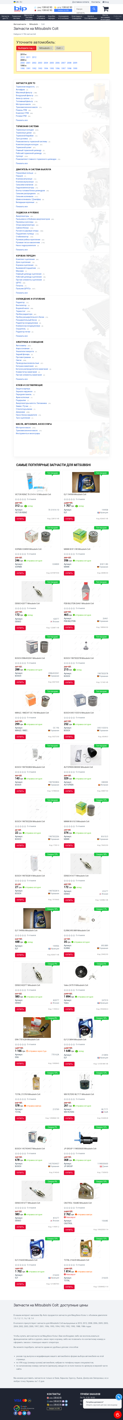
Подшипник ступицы (25, 234)
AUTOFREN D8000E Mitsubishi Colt (78, 767)
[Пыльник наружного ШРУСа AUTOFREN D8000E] (85, 755)
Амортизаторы (22, 216)
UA (16, 2)
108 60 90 (43, 7)
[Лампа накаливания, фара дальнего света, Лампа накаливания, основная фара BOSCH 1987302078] (85, 646)
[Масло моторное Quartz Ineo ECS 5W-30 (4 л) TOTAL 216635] (85, 1248)
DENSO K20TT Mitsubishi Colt (27, 603)
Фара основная (23, 348)
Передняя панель (24, 394)
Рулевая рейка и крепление (28, 239)
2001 (28, 63)
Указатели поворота (25, 351)
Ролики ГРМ (21, 116)
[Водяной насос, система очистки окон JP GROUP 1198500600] (86, 1136)
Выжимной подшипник (26, 268)
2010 (22, 57)
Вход (106, 2)
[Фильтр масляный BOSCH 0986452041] (37, 646)
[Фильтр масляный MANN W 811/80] (86, 537)
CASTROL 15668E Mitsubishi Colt (78, 1203)
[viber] (29, 1413)
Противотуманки (23, 357)
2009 (75, 63)
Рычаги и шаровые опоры (27, 231)
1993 (40, 68)
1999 (75, 68)
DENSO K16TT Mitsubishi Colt (76, 876)
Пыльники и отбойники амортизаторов (33, 219)
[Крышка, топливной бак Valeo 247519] (86, 973)
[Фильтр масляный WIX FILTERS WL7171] (86, 1082)
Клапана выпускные (25, 182)
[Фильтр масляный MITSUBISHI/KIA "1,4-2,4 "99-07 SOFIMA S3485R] (37, 537)
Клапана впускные (24, 179)
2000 (22, 63)
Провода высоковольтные (28, 363)
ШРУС (19, 283)
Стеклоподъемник (24, 409)
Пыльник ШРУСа (23, 288)
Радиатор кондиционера (27, 323)
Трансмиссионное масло (27, 107)
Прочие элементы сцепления (29, 280)
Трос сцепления (23, 418)
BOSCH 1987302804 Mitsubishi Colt (30, 767)
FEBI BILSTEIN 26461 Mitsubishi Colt (79, 603)
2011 (28, 57)
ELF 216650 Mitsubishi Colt (26, 1260)
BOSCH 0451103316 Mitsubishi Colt (79, 713)
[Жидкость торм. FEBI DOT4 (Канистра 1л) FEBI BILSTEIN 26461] (86, 591)
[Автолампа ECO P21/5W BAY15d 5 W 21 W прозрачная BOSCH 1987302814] (37, 864)
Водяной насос (23, 308)
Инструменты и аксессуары (28, 433)
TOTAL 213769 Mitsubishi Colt (27, 1094)
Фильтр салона (23, 98)
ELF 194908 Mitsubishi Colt (75, 494)
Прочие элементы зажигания (29, 375)
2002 (34, 63)
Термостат (21, 311)
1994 (46, 68)
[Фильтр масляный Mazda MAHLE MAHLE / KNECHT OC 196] (37, 701)
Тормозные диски (24, 133)
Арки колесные (23, 397)
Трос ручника (22, 139)
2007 (63, 63)
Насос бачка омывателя (26, 415)
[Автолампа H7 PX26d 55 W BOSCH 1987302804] (37, 755)
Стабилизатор (22, 237)
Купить (20, 519)
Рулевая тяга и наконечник (28, 242)
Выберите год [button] (26, 48)
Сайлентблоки (22, 228)
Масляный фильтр (24, 92)
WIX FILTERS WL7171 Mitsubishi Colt (79, 1094)
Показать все (22, 120)
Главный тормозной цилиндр (29, 150)
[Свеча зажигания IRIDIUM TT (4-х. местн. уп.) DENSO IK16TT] (37, 1191)
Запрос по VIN (63, 10)
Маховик (20, 271)
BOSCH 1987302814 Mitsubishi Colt (30, 876)
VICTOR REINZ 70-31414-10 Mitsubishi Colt (33, 494)
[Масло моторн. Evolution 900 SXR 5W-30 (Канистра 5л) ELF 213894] (86, 1027)
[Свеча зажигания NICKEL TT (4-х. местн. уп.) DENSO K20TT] (37, 591)
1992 (34, 68)
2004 (46, 63)
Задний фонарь (23, 354)
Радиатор (20, 302)
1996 (57, 68)
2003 (40, 63)
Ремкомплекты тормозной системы (32, 141)
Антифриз (20, 90)
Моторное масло (23, 104)
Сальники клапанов (25, 185)
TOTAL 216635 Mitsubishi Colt (76, 1260)
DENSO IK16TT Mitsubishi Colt (27, 1203)
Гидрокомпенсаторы (25, 188)
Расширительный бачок (26, 320)
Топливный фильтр (24, 101)
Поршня (19, 176)
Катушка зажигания (25, 366)
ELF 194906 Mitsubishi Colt (26, 930)
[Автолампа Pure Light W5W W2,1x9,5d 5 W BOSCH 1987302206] (37, 809)
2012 (34, 57)
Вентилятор (21, 305)
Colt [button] (60, 48)
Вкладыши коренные (25, 202)
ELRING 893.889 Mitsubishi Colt (77, 930)
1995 (52, 68)
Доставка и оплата (80, 2)
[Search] (93, 9)
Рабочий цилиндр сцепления (29, 277)
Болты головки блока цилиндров (30, 190)
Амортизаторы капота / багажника (31, 403)
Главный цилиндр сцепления (29, 274)
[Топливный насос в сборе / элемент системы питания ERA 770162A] (37, 1027)
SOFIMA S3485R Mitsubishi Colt (28, 549)
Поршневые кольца (25, 173)
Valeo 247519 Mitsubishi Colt (76, 985)
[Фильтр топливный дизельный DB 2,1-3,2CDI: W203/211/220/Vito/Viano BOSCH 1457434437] (37, 1136)
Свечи (19, 360)
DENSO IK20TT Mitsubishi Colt (27, 985)
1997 (63, 68)
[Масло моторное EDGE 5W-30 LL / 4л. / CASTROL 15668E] (86, 1191)
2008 (69, 63)
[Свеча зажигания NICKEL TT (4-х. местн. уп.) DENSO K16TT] (85, 864)
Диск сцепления (23, 262)
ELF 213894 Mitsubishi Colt (75, 1040)
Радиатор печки (23, 332)
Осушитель (21, 329)
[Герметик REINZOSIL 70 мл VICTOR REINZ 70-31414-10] (37, 482)
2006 (57, 63)
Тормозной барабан (25, 136)
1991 (28, 68)
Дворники (20, 412)
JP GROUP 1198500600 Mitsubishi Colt (80, 1149)
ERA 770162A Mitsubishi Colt (27, 1040)
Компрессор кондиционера (28, 326)
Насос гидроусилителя (26, 245)
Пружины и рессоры (25, 222)
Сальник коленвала (25, 196)
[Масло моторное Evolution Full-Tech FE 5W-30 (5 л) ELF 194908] (86, 482)
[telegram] (24, 1413)
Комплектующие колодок (27, 144)
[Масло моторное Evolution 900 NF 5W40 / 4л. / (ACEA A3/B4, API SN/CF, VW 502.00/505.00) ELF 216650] (37, 1248)
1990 (22, 68)
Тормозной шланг (24, 147)
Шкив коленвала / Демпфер (28, 199)
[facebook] (16, 1413)
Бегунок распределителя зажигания (32, 369)
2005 (52, 63)
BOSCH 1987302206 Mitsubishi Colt (30, 821)
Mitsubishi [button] (45, 48)
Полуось (20, 286)
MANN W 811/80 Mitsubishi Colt (77, 549)
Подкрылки (21, 400)
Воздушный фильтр (25, 95)
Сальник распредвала (26, 193)
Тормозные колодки (25, 130)
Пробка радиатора (24, 314)
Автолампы (21, 345)
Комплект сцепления (25, 259)
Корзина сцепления (25, 265)
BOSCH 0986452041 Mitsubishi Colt (30, 658)
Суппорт (20, 156)
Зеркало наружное (24, 391)
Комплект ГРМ (22, 113)
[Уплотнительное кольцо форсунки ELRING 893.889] (86, 918)
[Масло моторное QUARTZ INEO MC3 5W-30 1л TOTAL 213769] (37, 1082)
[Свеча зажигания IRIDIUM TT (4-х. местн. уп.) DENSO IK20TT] (37, 973)
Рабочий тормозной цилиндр (29, 153)
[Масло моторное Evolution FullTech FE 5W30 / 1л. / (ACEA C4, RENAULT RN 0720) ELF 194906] (37, 918)
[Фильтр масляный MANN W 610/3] (86, 809)
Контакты (96, 2)
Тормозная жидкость (25, 87)
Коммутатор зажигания (26, 372)
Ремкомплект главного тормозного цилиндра (36, 159)
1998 (69, 68)
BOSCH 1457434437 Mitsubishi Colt (30, 1149)
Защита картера (23, 389)
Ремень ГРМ (21, 110)
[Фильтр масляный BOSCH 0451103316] (86, 701)
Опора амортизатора (25, 225)
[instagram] (20, 1413)
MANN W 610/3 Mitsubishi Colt (76, 821)
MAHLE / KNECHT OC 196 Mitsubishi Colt (32, 713)
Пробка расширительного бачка (30, 317)
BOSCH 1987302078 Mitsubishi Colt (79, 658)
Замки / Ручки (22, 406)
